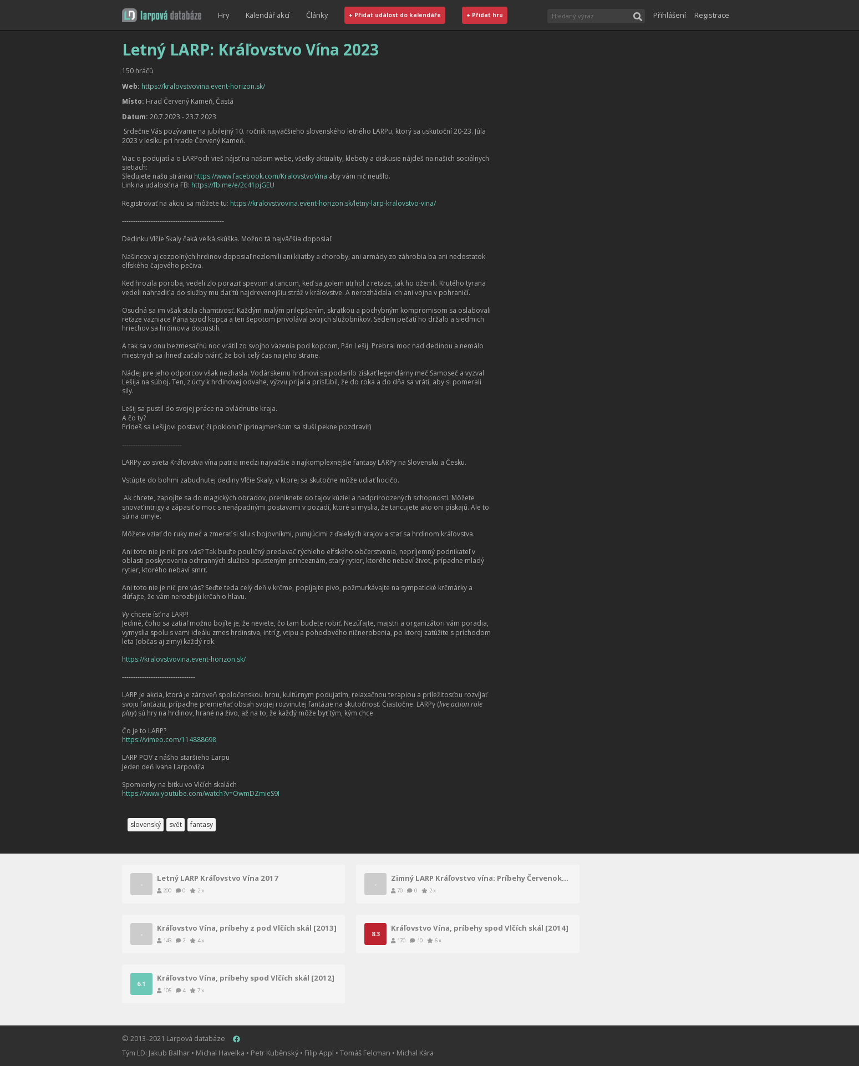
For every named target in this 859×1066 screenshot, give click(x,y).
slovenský (145, 824)
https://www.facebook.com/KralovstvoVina (260, 176)
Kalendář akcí (267, 15)
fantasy (201, 824)
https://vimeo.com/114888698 (169, 739)
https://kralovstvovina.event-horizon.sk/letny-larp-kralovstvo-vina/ (333, 203)
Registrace (711, 15)
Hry (223, 15)
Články (317, 15)
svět (175, 824)
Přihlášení (669, 15)
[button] (161, 15)
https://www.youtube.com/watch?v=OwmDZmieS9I (200, 793)
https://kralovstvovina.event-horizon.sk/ (203, 86)
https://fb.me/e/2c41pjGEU (233, 185)
